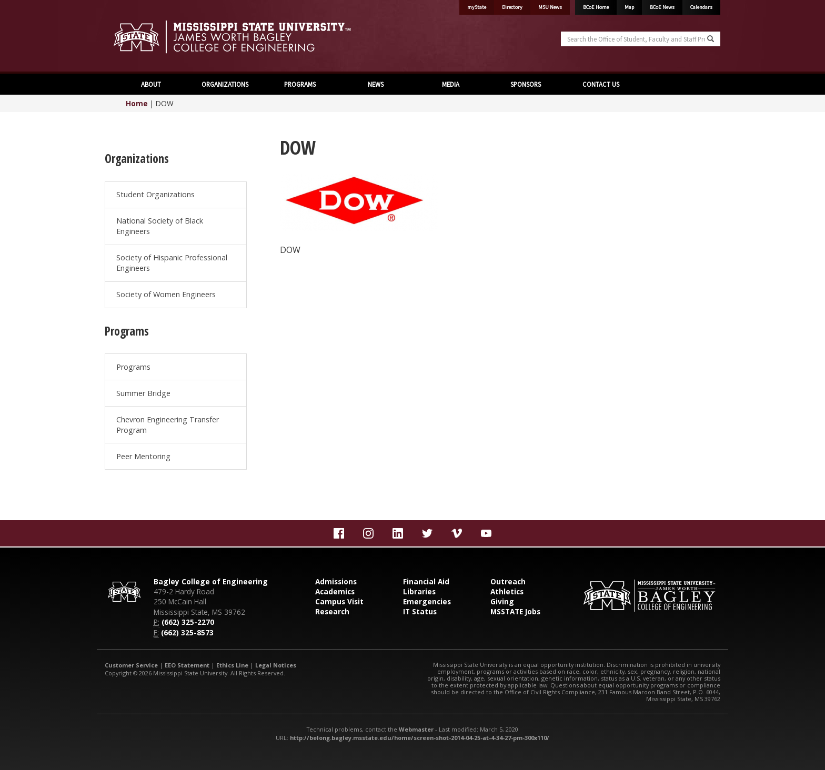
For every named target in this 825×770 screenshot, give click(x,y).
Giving (502, 601)
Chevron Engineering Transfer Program (167, 424)
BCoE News (662, 7)
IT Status (420, 611)
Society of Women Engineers (166, 294)
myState (476, 7)
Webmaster (416, 729)
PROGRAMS (300, 84)
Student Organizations (155, 194)
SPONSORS (525, 84)
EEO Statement (187, 665)
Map (629, 7)
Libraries (419, 591)
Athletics (507, 591)
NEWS (375, 84)
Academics (335, 591)
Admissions (336, 581)
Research (332, 611)
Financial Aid (426, 581)
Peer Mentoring (143, 456)
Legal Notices (275, 665)
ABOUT (150, 84)
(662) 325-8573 (187, 632)
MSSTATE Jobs (515, 611)
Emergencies (427, 601)
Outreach (508, 581)
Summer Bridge (143, 393)
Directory (512, 7)
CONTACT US (600, 84)
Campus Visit (339, 601)
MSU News (550, 7)
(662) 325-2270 (188, 622)
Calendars (701, 7)
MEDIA (449, 84)
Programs (133, 367)
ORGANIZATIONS (225, 84)
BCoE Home (596, 7)
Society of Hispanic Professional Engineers (171, 262)
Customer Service (131, 665)
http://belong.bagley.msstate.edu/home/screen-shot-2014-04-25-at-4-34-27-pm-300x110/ (419, 738)
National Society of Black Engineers (159, 226)
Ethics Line (232, 665)
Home (137, 103)
